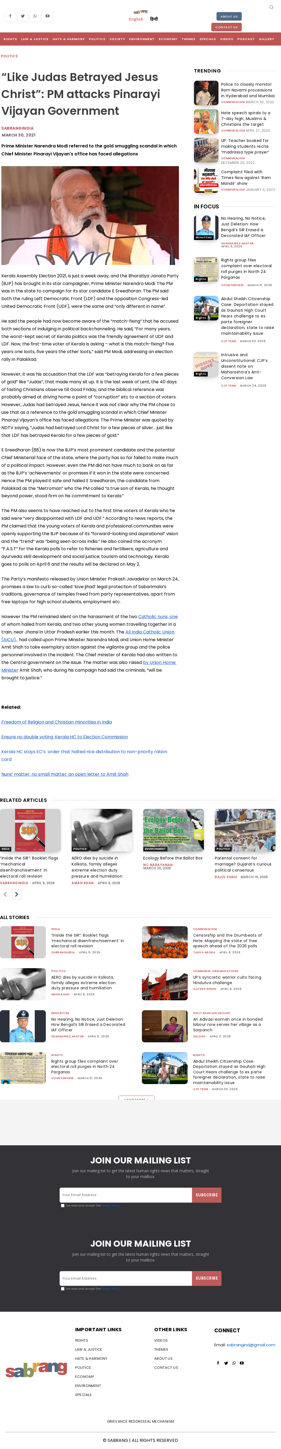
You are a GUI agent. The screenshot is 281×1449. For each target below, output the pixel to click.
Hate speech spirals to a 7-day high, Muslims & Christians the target (247, 118)
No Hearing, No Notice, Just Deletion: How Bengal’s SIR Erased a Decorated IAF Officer (243, 225)
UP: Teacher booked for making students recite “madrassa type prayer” (247, 145)
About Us (229, 16)
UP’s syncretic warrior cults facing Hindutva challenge (229, 980)
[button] (271, 7)
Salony (199, 1036)
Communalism (233, 101)
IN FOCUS (206, 205)
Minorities (204, 236)
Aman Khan (83, 883)
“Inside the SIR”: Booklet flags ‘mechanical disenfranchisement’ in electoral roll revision (86, 941)
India (6, 849)
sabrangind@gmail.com (251, 1345)
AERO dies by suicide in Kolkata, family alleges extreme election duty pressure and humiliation (84, 983)
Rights (201, 277)
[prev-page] (5, 895)
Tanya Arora (204, 952)
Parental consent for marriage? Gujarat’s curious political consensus (243, 864)
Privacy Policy (110, 1206)
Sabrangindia (17, 128)
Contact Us (226, 27)
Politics (9, 56)
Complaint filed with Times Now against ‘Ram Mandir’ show (247, 176)
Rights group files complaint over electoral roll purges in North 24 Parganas (246, 267)
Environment (155, 849)
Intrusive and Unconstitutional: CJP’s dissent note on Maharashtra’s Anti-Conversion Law (244, 364)
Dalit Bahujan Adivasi (212, 1013)
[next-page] (17, 895)
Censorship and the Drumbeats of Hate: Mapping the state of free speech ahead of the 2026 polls (229, 941)
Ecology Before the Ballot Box (173, 858)
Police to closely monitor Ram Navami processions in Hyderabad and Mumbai (246, 90)
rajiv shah (226, 877)
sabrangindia (14, 883)
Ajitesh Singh (205, 989)
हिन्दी (154, 19)
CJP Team (228, 339)
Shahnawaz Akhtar (237, 242)
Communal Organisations (216, 971)
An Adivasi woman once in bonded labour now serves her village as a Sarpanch (229, 1025)
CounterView (232, 283)
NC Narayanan (158, 864)
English (136, 19)
